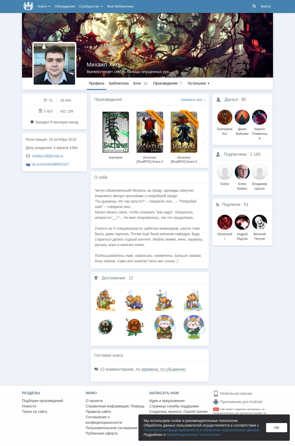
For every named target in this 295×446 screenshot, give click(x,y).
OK (276, 428)
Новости (29, 406)
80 (243, 99)
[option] (116, 134)
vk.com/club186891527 (50, 164)
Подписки (231, 204)
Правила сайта (98, 412)
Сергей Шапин (195, 412)
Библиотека (119, 83)
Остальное (199, 83)
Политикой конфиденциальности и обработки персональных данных (201, 430)
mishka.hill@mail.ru (47, 156)
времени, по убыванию (164, 369)
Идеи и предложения (167, 401)
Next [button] (204, 137)
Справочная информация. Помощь (115, 406)
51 (246, 204)
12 (131, 278)
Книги (44, 6)
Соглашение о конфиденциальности (104, 420)
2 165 (255, 154)
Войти (266, 6)
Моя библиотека (120, 6)
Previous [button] (94, 137)
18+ (216, 409)
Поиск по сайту (34, 412)
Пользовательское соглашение (112, 428)
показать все (191, 100)
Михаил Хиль (104, 64)
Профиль (96, 83)
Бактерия (115, 157)
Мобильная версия (232, 393)
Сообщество (91, 6)
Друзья (231, 99)
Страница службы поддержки (174, 406)
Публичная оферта (102, 433)
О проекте (94, 401)
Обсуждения (65, 6)
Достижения (113, 278)
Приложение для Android (237, 402)
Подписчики (235, 154)
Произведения (108, 99)
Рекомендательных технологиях (193, 435)
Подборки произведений (42, 401)
